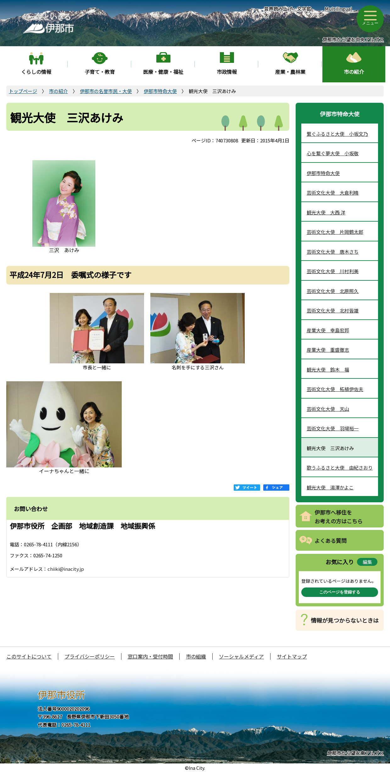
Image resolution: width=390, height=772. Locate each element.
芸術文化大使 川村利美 (333, 271)
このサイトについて (29, 656)
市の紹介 (354, 71)
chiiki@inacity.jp (65, 568)
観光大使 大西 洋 (326, 212)
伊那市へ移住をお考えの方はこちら (339, 516)
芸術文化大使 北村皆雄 (333, 310)
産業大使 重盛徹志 (328, 349)
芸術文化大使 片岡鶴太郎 (335, 232)
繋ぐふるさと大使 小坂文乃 (337, 133)
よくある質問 (331, 540)
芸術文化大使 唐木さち (333, 251)
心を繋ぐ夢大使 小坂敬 (333, 153)
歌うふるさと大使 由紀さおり (340, 467)
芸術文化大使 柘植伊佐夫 (335, 389)
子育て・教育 (100, 71)
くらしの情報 (36, 71)
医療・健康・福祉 (163, 71)
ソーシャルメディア (241, 656)
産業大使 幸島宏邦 (328, 330)
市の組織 (196, 656)
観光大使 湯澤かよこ (330, 487)
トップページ (23, 91)
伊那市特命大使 (160, 91)
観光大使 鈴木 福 (328, 369)
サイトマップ (292, 656)
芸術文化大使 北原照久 (333, 291)
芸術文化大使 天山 (328, 408)
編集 (367, 562)
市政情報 (227, 71)
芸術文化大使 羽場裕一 (333, 428)
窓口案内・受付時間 (150, 656)
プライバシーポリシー (89, 656)
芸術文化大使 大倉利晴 (333, 192)
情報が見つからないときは (345, 620)
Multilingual (338, 8)
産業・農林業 (290, 71)
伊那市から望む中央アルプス (353, 39)
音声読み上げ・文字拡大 (287, 12)
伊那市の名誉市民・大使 (106, 91)
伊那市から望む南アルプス (355, 753)
